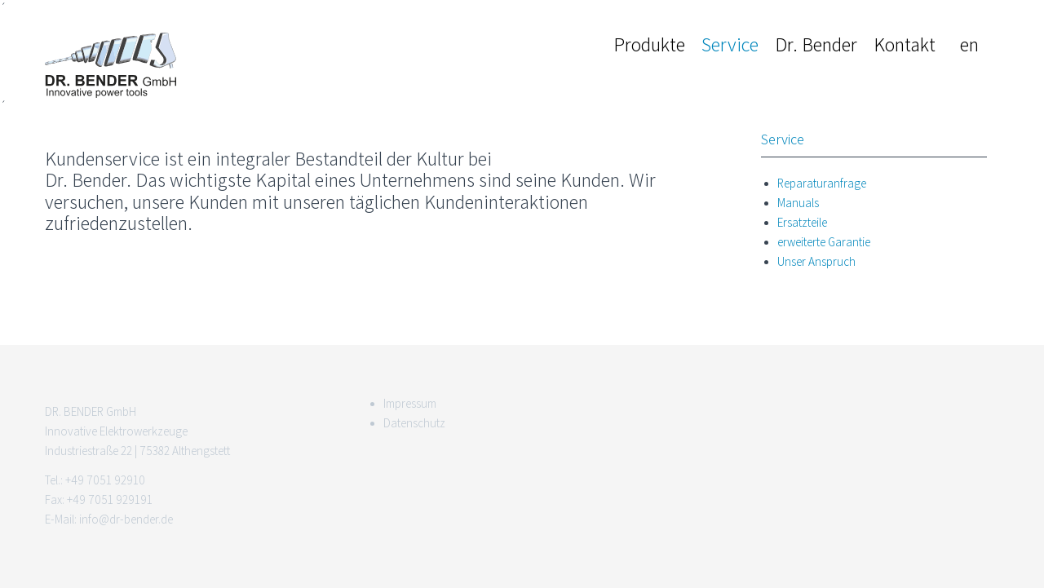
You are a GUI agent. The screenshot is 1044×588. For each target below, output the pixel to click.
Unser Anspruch (816, 261)
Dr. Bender (816, 44)
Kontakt (905, 44)
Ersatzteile (802, 222)
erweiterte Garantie (823, 242)
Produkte (649, 44)
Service (730, 44)
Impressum (409, 403)
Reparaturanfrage (821, 183)
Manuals (798, 203)
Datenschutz (414, 423)
